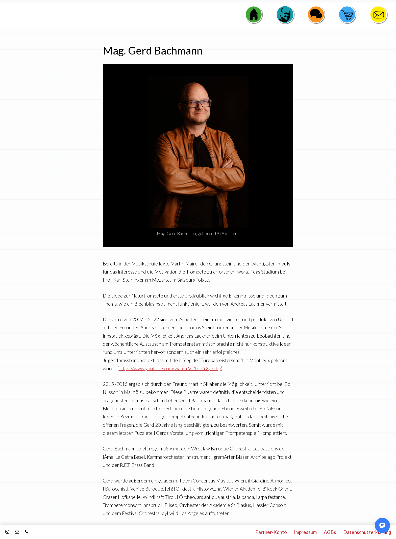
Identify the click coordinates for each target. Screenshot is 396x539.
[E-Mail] (16, 531)
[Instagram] (7, 531)
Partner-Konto (271, 532)
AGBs (330, 532)
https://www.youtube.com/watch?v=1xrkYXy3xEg (170, 368)
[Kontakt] (26, 531)
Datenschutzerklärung (367, 532)
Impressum (305, 532)
